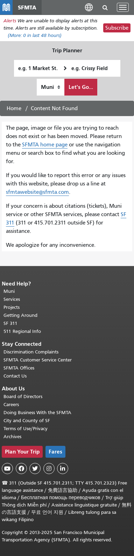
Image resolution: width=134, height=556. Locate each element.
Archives (12, 437)
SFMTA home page (45, 145)
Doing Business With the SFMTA (37, 413)
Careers (11, 405)
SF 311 (10, 323)
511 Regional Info (22, 331)
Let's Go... (81, 87)
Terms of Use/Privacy (25, 429)
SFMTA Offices (18, 368)
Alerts (9, 21)
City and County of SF (26, 421)
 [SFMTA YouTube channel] (7, 468)
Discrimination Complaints (30, 352)
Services (11, 299)
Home (14, 108)
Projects (11, 307)
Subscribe (116, 28)
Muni (9, 291)
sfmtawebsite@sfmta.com (37, 192)
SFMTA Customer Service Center (37, 360)
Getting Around (20, 315)
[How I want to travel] (50, 87)
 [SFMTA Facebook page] (21, 468)
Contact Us (15, 376)
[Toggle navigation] (123, 7)
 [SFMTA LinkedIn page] (62, 468)
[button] (88, 7)
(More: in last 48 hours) (35, 35)
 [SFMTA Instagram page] (49, 468)
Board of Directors (22, 396)
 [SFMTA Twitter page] (35, 468)
